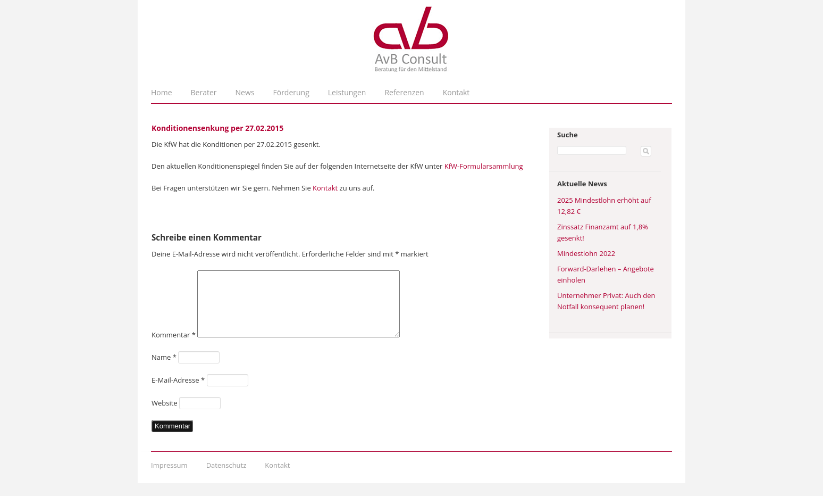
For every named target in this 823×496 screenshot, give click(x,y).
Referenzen (404, 92)
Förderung (291, 92)
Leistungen (347, 92)
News (245, 92)
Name (164, 370)
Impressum (169, 478)
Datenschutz (226, 478)
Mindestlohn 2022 (586, 253)
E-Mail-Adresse (178, 393)
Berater (204, 92)
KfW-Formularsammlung (483, 166)
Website (165, 415)
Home (161, 92)
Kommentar (174, 347)
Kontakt (456, 92)
